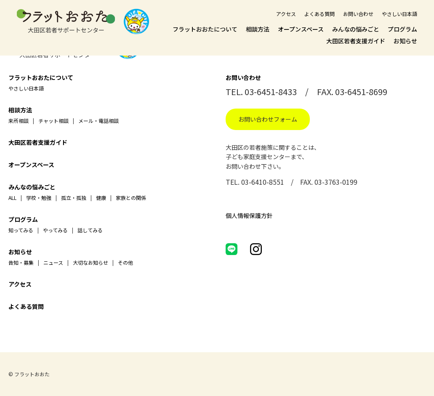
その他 (125, 262)
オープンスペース (301, 29)
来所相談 (18, 120)
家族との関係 (131, 197)
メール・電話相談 (98, 120)
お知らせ (405, 41)
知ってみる (20, 230)
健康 (101, 197)
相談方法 (257, 29)
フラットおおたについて (205, 29)
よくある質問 (319, 13)
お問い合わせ (358, 13)
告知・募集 (21, 262)
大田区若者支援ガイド (355, 41)
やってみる (55, 230)
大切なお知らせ (90, 262)
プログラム (402, 29)
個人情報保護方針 (249, 215)
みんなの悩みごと (355, 29)
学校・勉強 (38, 197)
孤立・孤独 (73, 197)
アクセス (286, 13)
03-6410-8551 (262, 182)
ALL (12, 197)
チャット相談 (53, 120)
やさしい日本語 (399, 13)
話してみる (90, 230)
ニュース (53, 262)
